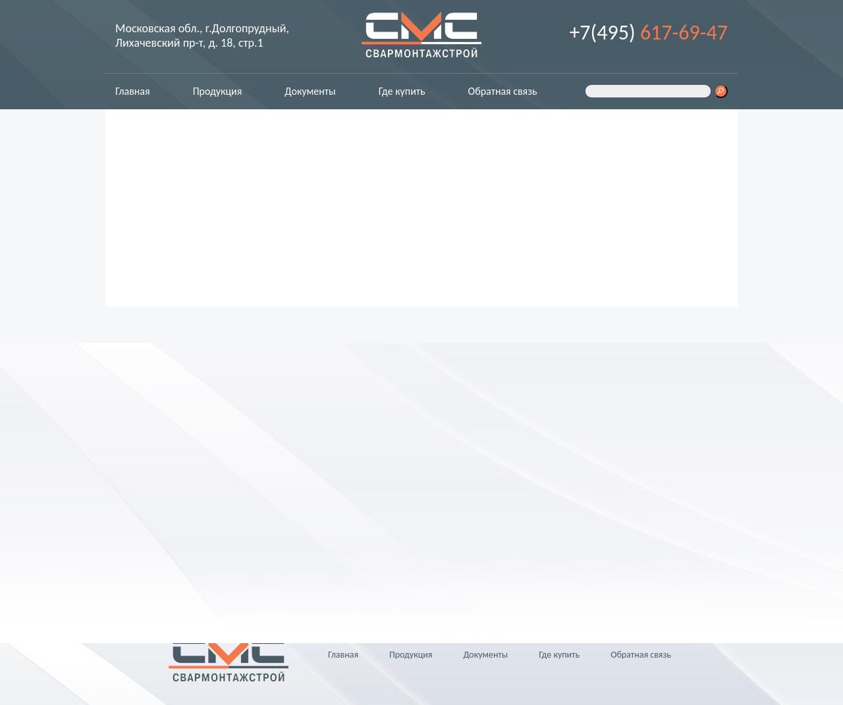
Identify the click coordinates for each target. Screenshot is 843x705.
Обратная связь (502, 91)
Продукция (217, 91)
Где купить (402, 91)
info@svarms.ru (179, 552)
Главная (132, 91)
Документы (310, 91)
